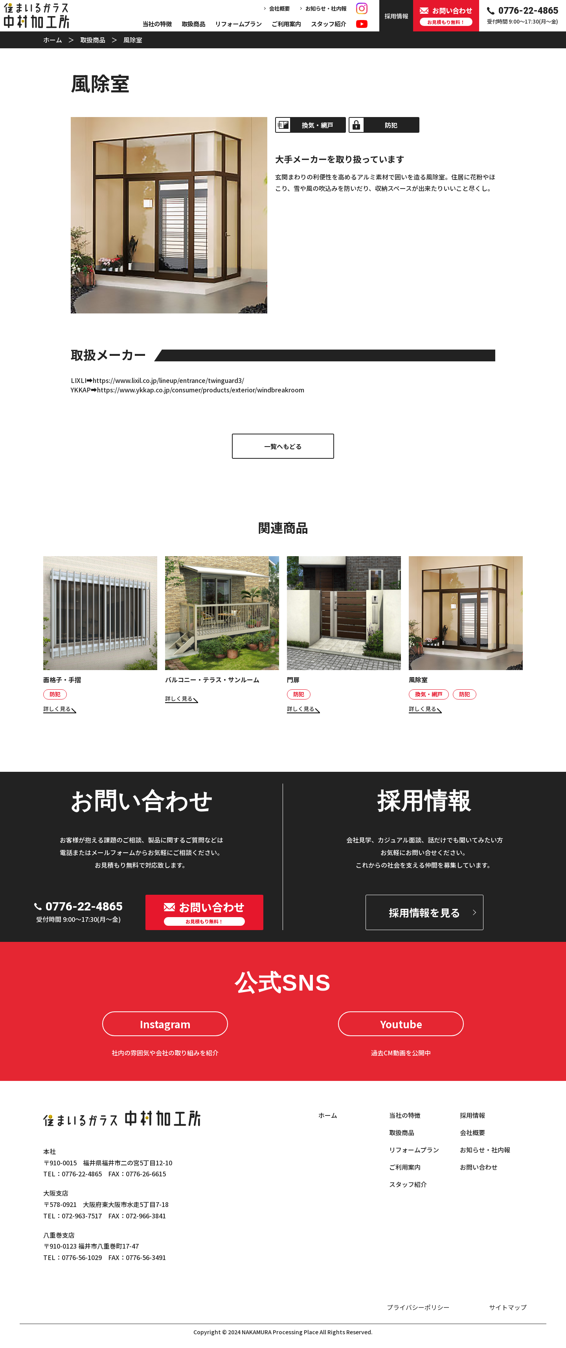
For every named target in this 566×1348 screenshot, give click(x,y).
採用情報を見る (424, 912)
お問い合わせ (479, 1167)
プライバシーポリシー (418, 1307)
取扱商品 (193, 23)
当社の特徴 (157, 23)
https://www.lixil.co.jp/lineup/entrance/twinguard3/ (168, 380)
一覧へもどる (283, 446)
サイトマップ (508, 1307)
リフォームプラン (238, 23)
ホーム (52, 39)
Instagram (165, 1023)
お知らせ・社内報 (325, 8)
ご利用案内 (286, 23)
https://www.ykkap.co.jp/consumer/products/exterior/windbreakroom (200, 389)
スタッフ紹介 (328, 23)
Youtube (401, 1023)
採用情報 (472, 1115)
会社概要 (279, 8)
